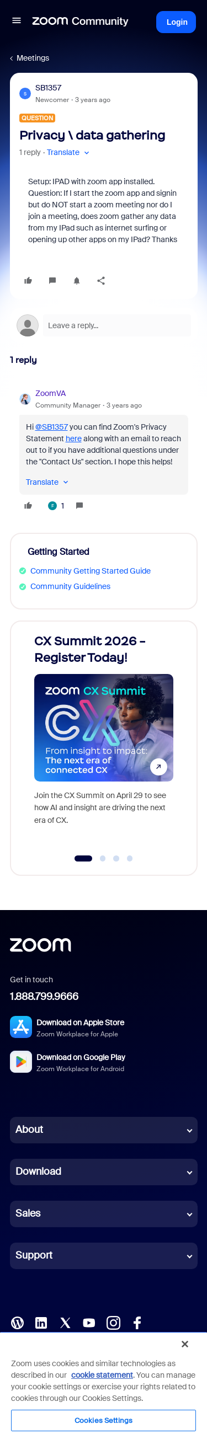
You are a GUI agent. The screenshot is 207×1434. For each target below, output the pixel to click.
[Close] (185, 1344)
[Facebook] (137, 1321)
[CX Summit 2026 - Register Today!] (103, 737)
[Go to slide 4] (130, 859)
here (74, 438)
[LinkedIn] (41, 1321)
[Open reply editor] (104, 325)
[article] (103, 451)
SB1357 (48, 88)
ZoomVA (50, 393)
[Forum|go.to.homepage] (80, 22)
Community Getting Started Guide (90, 571)
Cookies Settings (103, 1420)
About (29, 1129)
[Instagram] (113, 1321)
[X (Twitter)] (65, 1321)
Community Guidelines (70, 586)
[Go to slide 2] (103, 859)
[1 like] (56, 505)
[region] (103, 1382)
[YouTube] (89, 1321)
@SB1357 (51, 427)
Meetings (33, 58)
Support (33, 1255)
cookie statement (102, 1375)
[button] (16, 22)
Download (38, 1171)
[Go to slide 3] (116, 859)
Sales (27, 1213)
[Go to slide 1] (83, 859)
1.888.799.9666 (44, 996)
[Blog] (17, 1321)
